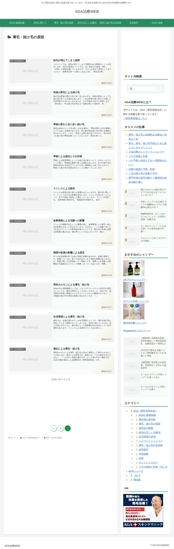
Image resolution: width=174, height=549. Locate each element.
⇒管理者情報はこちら (135, 118)
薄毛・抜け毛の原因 (149, 423)
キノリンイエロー (148, 462)
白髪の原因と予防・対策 (142, 169)
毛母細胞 (143, 454)
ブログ (137, 475)
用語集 (137, 479)
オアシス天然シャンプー (136, 301)
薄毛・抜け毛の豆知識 (151, 445)
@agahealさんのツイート (137, 330)
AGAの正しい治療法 (150, 432)
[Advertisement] (61, 48)
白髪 (141, 458)
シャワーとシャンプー (151, 441)
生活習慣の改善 (147, 436)
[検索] (145, 88)
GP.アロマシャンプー (134, 279)
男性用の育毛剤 (147, 419)
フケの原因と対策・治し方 (153, 467)
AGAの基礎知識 (147, 415)
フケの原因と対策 (138, 156)
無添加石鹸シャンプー (135, 323)
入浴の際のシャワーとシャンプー (146, 152)
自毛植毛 (143, 449)
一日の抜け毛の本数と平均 (143, 173)
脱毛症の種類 (146, 428)
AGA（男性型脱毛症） (145, 411)
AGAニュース (136, 471)
